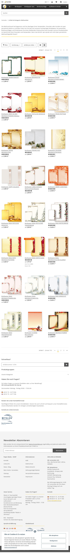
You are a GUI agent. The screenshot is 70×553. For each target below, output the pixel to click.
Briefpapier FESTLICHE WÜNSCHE (35, 114)
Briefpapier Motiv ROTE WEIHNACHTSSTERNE (8, 259)
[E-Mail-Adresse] (28, 450)
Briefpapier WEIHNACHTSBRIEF (57, 333)
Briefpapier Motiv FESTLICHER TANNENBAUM (34, 224)
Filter (5, 45)
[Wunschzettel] (56, 2)
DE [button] (46, 2)
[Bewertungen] (5, 79)
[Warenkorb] (64, 2)
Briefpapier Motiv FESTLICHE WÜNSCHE (10, 224)
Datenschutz (29, 464)
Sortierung (15, 45)
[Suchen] (32, 13)
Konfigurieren (53, 540)
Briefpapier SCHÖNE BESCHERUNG (31, 334)
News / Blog (7, 467)
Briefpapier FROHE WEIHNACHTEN (7, 151)
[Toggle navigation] (2, 1)
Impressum (29, 476)
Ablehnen (53, 546)
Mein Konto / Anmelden (11, 470)
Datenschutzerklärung (35, 444)
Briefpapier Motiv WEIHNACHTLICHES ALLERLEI (57, 259)
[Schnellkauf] (32, 365)
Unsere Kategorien (7, 374)
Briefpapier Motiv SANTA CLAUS (34, 258)
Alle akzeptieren (53, 535)
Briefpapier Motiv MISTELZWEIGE (58, 223)
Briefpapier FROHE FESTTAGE (57, 114)
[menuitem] (4, 6)
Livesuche (7, 464)
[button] (52, 2)
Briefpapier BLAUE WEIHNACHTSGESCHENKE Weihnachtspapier (56, 78)
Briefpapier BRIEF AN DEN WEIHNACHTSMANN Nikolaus (10, 115)
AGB (27, 460)
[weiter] (67, 50)
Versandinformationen (32, 473)
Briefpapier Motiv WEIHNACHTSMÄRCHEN (8, 297)
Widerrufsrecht (30, 467)
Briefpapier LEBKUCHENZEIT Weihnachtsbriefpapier (33, 188)
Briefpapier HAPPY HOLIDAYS (10, 187)
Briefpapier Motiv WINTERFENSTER (6, 334)
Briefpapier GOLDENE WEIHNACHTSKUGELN (54, 151)
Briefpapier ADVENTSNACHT (10, 77)
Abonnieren (59, 450)
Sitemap (6, 473)
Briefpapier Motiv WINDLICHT (57, 296)
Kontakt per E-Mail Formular (10, 409)
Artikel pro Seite (29, 45)
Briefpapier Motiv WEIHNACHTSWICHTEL (31, 297)
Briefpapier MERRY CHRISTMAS (57, 187)
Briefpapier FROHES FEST (32, 150)
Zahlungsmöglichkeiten (33, 470)
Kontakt (6, 460)
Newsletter (7, 476)
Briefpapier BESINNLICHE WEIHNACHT (32, 78)
